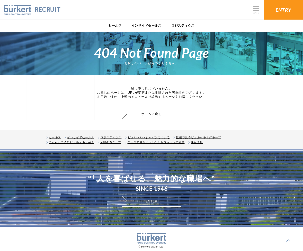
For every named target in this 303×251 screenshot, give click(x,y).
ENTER (152, 201)
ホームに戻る (151, 114)
